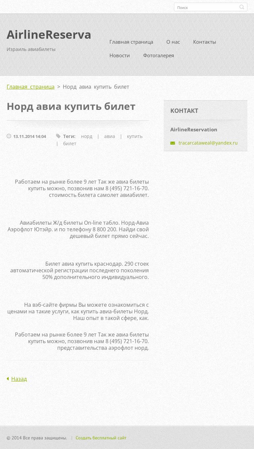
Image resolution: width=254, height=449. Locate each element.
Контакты (204, 41)
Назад (19, 378)
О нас (173, 41)
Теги (68, 136)
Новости (119, 55)
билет (69, 143)
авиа (109, 136)
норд (86, 136)
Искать (241, 7)
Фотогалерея (158, 55)
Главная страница (131, 41)
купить (135, 136)
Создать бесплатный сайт (101, 438)
